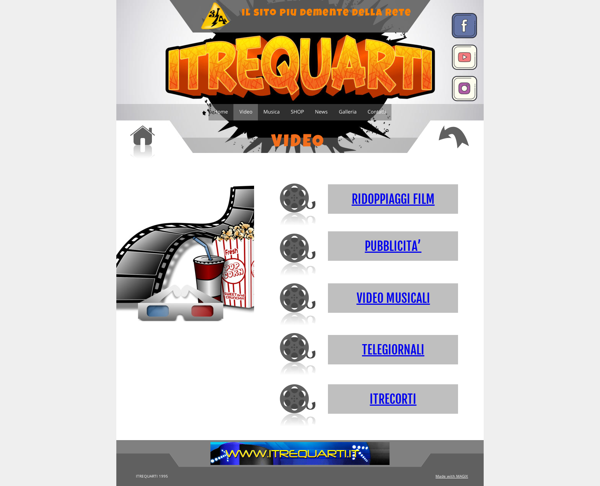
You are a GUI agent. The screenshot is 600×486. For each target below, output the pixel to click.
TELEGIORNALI (393, 350)
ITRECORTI (393, 399)
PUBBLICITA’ (393, 246)
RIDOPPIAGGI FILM (393, 199)
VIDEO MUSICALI (393, 298)
